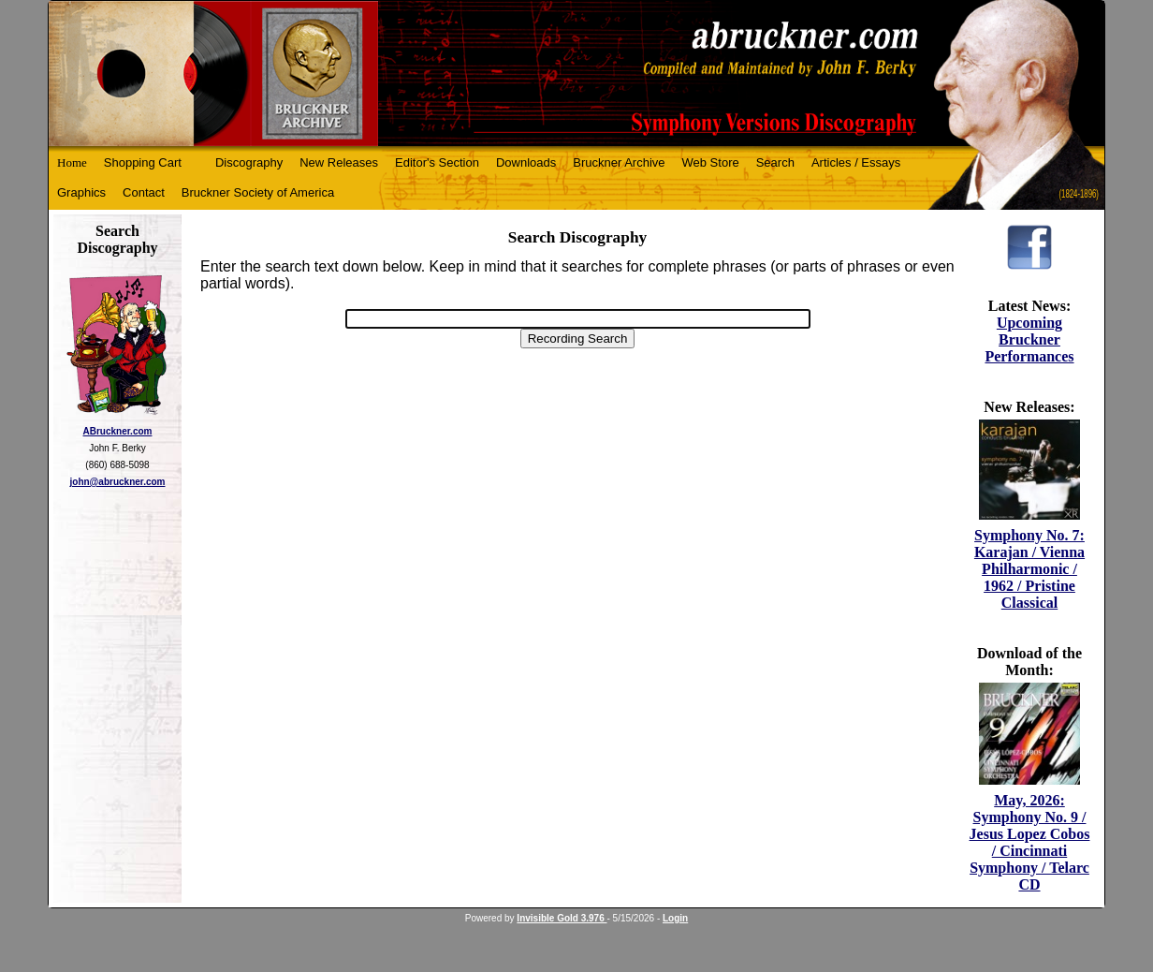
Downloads (526, 162)
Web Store (710, 162)
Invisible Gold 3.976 (561, 918)
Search (775, 162)
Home (72, 162)
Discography (249, 162)
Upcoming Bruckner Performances (1029, 339)
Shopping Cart (143, 162)
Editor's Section (437, 162)
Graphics (81, 192)
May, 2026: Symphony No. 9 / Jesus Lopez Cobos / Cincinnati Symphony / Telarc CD (1030, 842)
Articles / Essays (855, 162)
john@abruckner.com (118, 482)
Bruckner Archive (618, 162)
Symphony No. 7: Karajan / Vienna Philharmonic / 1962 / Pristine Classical (1029, 569)
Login (675, 918)
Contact (144, 192)
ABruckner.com (118, 431)
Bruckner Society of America (258, 192)
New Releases (338, 162)
